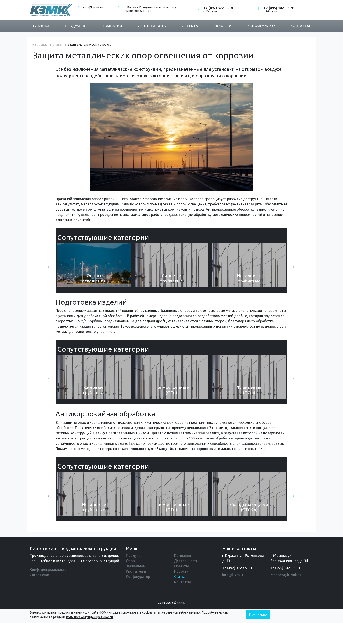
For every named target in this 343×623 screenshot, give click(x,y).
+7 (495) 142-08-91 (279, 8)
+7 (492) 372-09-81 (219, 8)
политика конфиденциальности (89, 617)
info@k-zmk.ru (93, 7)
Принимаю (258, 614)
